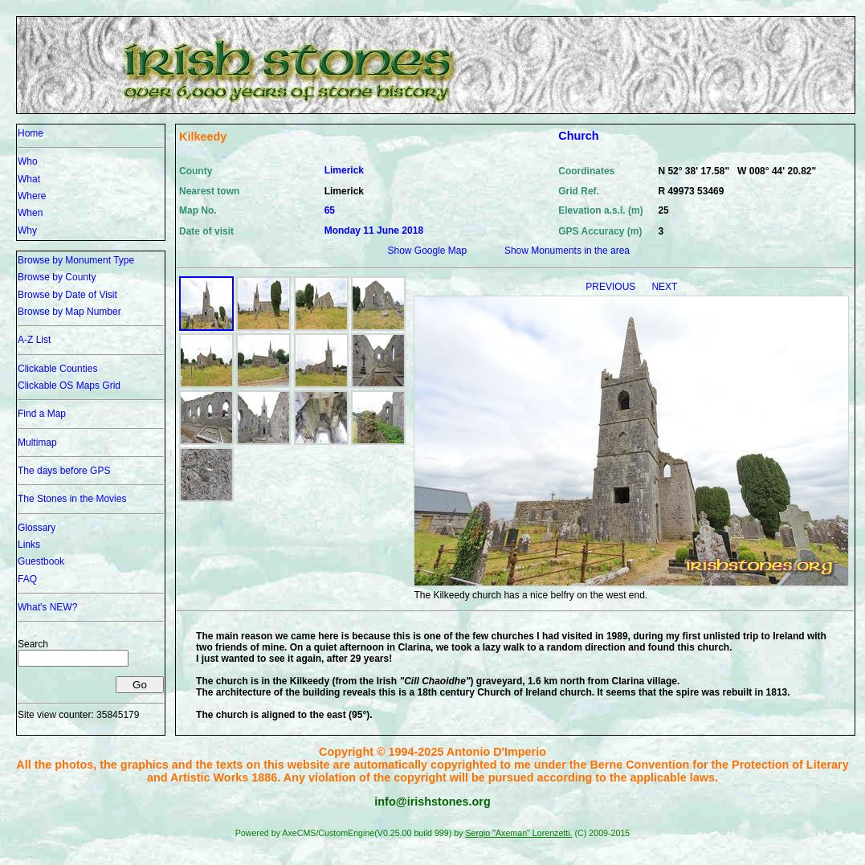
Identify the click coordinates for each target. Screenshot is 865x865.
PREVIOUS (612, 286)
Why (27, 230)
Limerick (344, 170)
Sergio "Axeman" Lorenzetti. (518, 833)
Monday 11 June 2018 (373, 230)
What (29, 179)
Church (578, 135)
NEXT (664, 286)
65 (329, 210)
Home (30, 133)
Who (28, 161)
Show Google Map (427, 250)
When (30, 212)
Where (32, 196)
